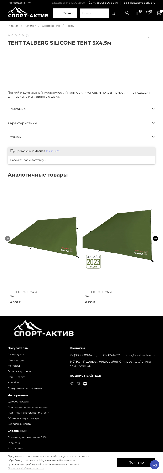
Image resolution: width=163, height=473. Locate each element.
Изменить (53, 151)
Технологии (15, 448)
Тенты (70, 25)
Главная (13, 25)
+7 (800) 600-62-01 (103, 3)
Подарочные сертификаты (25, 388)
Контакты (14, 365)
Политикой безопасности (26, 468)
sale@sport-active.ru (139, 3)
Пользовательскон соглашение (28, 407)
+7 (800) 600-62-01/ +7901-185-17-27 (95, 355)
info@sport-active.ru (140, 355)
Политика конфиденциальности (28, 412)
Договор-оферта (18, 401)
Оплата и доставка (20, 371)
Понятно (136, 462)
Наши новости (17, 377)
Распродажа (16, 2)
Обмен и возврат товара (23, 418)
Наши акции (16, 360)
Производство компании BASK (27, 437)
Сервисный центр (19, 423)
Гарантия (14, 443)
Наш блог (14, 382)
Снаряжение (51, 25)
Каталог (65, 13)
